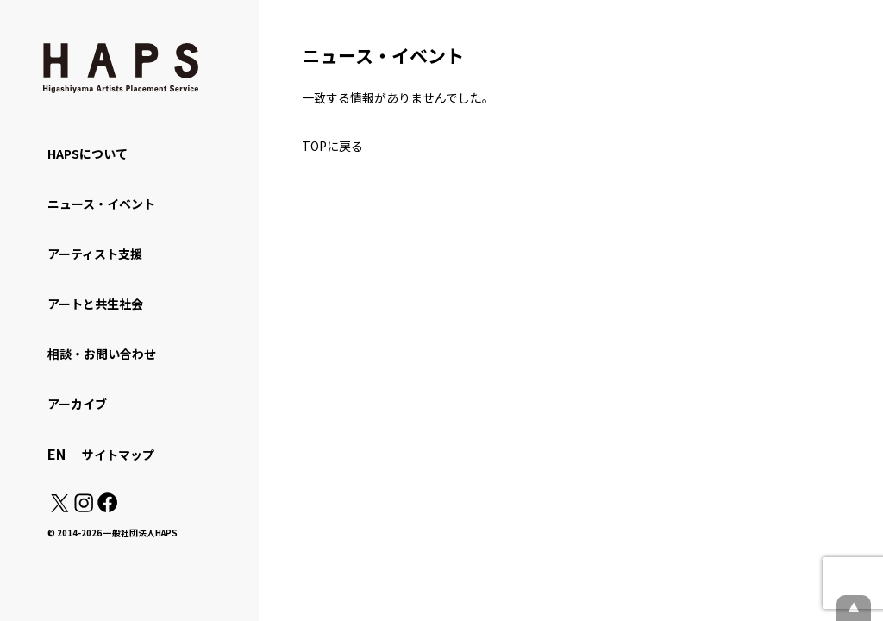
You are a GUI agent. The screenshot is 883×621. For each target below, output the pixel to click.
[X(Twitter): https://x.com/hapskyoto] (59, 507)
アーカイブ (77, 404)
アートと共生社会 (95, 304)
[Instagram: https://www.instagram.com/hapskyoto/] (84, 507)
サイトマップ (118, 454)
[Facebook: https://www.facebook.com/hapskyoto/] (106, 507)
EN (56, 453)
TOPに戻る (332, 145)
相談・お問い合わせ (101, 354)
